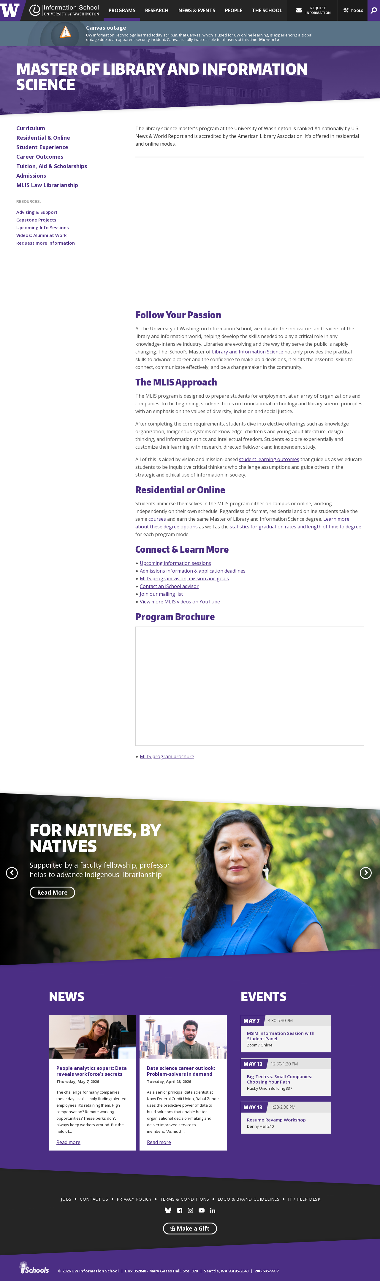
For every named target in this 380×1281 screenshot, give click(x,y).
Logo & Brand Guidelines (249, 1199)
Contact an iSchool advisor (169, 586)
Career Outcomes (39, 156)
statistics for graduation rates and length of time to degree (295, 526)
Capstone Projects (36, 220)
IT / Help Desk (304, 1199)
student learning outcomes (269, 459)
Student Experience (42, 147)
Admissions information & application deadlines (193, 571)
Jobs (66, 1199)
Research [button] (157, 10)
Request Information (313, 10)
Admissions (31, 175)
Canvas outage (106, 27)
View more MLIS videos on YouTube (180, 601)
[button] (352, 10)
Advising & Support (37, 212)
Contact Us (94, 1199)
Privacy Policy (134, 1199)
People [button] (233, 10)
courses (157, 519)
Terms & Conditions (184, 1199)
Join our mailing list (161, 594)
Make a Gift (190, 1228)
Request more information (45, 243)
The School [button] (267, 10)
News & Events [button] (196, 10)
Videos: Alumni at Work (41, 235)
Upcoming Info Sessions (42, 227)
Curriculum (30, 128)
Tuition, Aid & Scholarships (51, 166)
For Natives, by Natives (95, 837)
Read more (68, 1142)
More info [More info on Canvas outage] (269, 39)
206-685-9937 (266, 1271)
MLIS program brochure (167, 756)
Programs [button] (122, 10)
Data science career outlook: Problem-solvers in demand (181, 1071)
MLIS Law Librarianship (47, 185)
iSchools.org (34, 1267)
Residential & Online (43, 137)
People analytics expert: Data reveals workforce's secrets (91, 1071)
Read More (52, 892)
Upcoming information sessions (175, 563)
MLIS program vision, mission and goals (184, 578)
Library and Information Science (247, 351)
